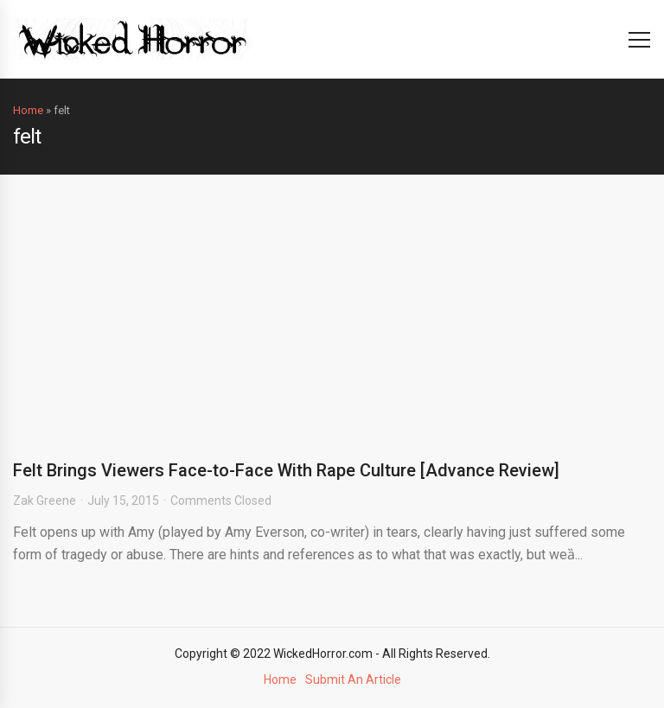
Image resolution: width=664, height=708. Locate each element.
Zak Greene (44, 500)
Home (28, 110)
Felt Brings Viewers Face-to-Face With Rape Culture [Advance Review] (286, 470)
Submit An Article (353, 679)
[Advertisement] (332, 304)
